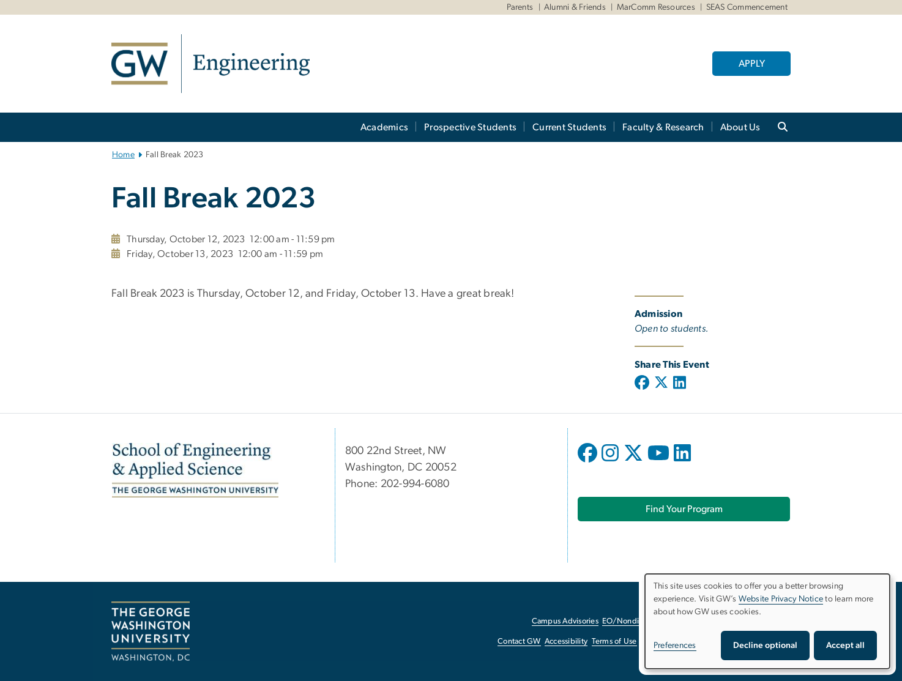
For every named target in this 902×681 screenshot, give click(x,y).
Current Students (569, 127)
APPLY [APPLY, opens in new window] (752, 64)
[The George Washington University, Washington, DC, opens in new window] (150, 631)
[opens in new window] (589, 462)
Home (123, 155)
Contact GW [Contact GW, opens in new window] (519, 642)
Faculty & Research (663, 127)
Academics (384, 127)
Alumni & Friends (575, 7)
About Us (740, 127)
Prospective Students (470, 127)
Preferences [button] (675, 645)
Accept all (845, 645)
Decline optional (765, 645)
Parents (520, 7)
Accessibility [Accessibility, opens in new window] (566, 642)
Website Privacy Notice (781, 599)
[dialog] (767, 621)
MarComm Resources (656, 7)
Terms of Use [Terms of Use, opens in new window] (614, 642)
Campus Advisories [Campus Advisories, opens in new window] (565, 621)
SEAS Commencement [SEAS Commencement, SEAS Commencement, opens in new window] (747, 7)
